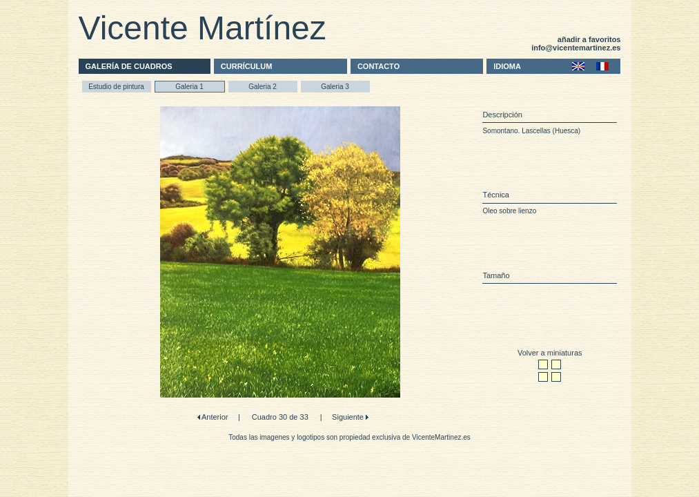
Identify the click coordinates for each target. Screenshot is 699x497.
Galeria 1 (189, 86)
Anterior (214, 417)
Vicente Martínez (202, 28)
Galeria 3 (335, 86)
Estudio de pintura (116, 86)
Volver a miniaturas (550, 353)
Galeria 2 (262, 86)
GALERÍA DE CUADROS (129, 66)
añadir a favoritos (589, 39)
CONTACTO (378, 66)
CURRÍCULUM (247, 66)
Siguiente (349, 417)
